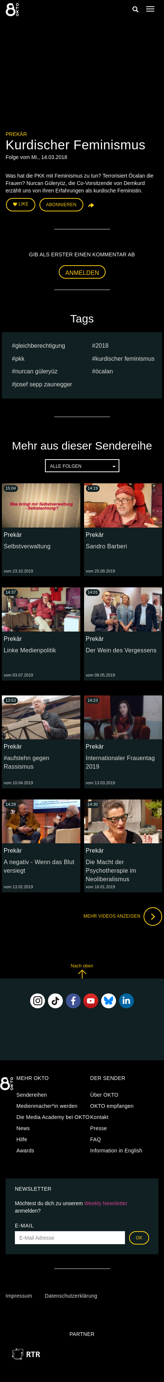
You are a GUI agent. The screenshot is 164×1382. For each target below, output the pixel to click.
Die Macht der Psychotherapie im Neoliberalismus (111, 870)
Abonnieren (61, 204)
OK (139, 1237)
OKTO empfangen (112, 1106)
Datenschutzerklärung (71, 1296)
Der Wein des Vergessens (121, 650)
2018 (102, 346)
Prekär (16, 134)
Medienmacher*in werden (46, 1106)
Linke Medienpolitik (30, 650)
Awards (25, 1151)
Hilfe (21, 1139)
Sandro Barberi (106, 546)
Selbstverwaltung (27, 546)
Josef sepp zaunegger (43, 384)
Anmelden (82, 273)
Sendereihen (31, 1095)
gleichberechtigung (40, 346)
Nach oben (82, 971)
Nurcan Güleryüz (36, 371)
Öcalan (104, 371)
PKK (20, 359)
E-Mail (24, 1226)
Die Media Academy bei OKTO (53, 1117)
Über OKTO (104, 1095)
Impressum (19, 1296)
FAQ (95, 1139)
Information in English (116, 1151)
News (23, 1128)
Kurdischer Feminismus (124, 359)
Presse (98, 1128)
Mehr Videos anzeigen (122, 916)
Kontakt (99, 1117)
